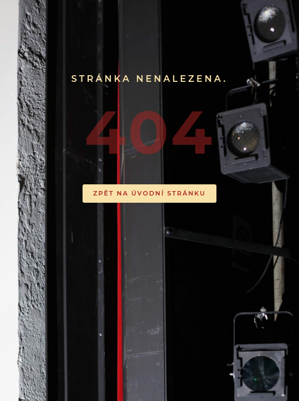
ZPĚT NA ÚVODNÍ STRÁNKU (149, 193)
